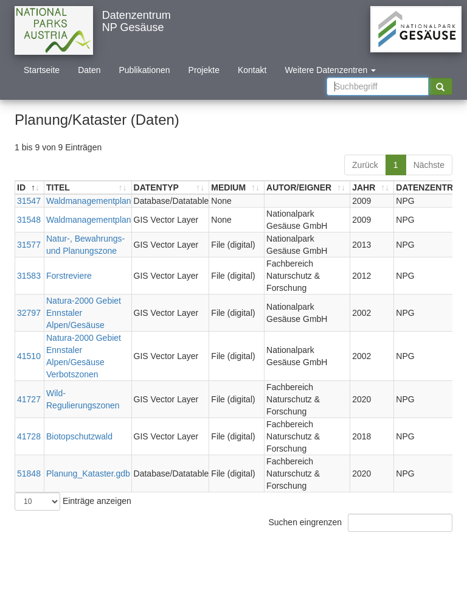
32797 (29, 313)
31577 (29, 245)
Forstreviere (69, 276)
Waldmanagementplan (88, 201)
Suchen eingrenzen (360, 523)
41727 (29, 399)
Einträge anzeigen (73, 501)
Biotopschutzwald (79, 436)
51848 (29, 473)
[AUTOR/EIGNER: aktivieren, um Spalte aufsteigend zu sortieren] (307, 188)
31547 (29, 201)
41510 (29, 356)
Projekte (204, 70)
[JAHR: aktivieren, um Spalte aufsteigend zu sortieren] (372, 188)
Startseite (42, 70)
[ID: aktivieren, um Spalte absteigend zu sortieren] (29, 188)
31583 (29, 276)
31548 (29, 220)
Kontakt (252, 70)
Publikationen (144, 70)
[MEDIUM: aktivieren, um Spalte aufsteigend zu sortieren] (237, 188)
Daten (89, 70)
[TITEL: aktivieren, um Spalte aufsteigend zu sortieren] (88, 188)
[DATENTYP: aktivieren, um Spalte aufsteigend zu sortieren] (171, 188)
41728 (29, 436)
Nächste (429, 165)
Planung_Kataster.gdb (88, 473)
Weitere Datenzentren (330, 70)
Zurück (365, 165)
